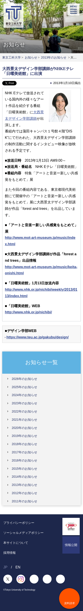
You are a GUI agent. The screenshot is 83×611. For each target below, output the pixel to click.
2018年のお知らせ (24, 444)
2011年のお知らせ (24, 501)
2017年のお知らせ (24, 452)
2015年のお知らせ (24, 468)
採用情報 (9, 552)
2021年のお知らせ (24, 419)
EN (18, 567)
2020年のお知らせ (24, 428)
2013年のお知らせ (53, 57)
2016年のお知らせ (24, 460)
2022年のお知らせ (24, 411)
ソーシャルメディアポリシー (23, 532)
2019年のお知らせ (24, 436)
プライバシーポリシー (18, 523)
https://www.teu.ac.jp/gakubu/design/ (37, 337)
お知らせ (31, 57)
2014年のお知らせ (24, 476)
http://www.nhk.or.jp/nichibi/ (28, 312)
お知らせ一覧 (41, 362)
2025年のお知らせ (24, 387)
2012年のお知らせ (24, 493)
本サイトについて (15, 542)
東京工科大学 (11, 57)
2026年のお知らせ (24, 379)
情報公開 (71, 545)
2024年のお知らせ (24, 395)
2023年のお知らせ (24, 403)
